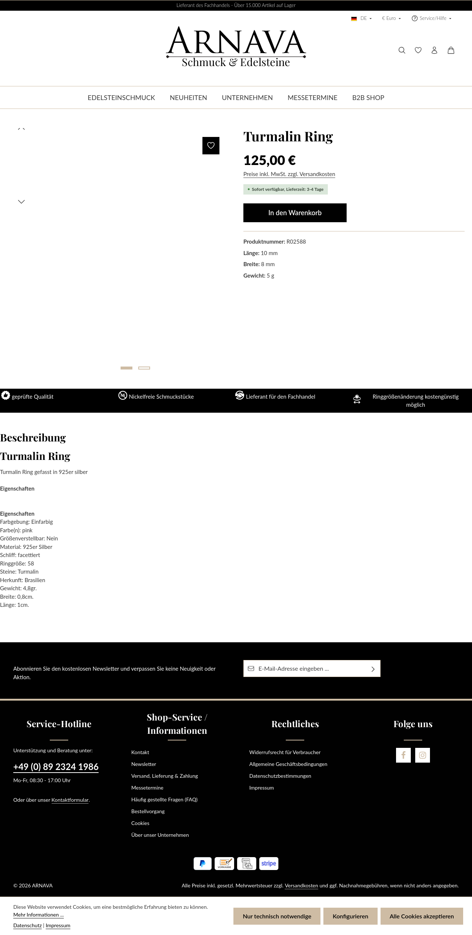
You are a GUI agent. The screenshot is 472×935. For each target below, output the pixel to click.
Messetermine (147, 787)
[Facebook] (403, 755)
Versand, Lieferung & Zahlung (164, 776)
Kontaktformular (70, 800)
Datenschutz (27, 925)
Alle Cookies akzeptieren (422, 915)
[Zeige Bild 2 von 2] (144, 368)
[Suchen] (402, 50)
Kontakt (140, 752)
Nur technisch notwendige (277, 915)
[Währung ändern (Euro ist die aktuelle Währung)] (391, 18)
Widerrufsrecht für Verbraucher (284, 752)
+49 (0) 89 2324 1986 (55, 766)
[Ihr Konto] (434, 50)
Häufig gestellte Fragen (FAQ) (164, 799)
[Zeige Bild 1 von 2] (126, 368)
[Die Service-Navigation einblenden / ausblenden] (431, 18)
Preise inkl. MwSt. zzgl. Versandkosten (289, 174)
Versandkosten (301, 885)
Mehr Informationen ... (38, 914)
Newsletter (143, 764)
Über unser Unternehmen (160, 835)
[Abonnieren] (373, 668)
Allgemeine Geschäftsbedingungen (288, 764)
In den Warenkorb (295, 213)
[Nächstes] (21, 202)
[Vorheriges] (21, 128)
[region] (118, 251)
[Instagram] (422, 755)
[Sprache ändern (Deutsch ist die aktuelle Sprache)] (361, 18)
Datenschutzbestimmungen (280, 776)
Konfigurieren (350, 915)
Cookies (140, 823)
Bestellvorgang (148, 811)
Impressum (261, 787)
